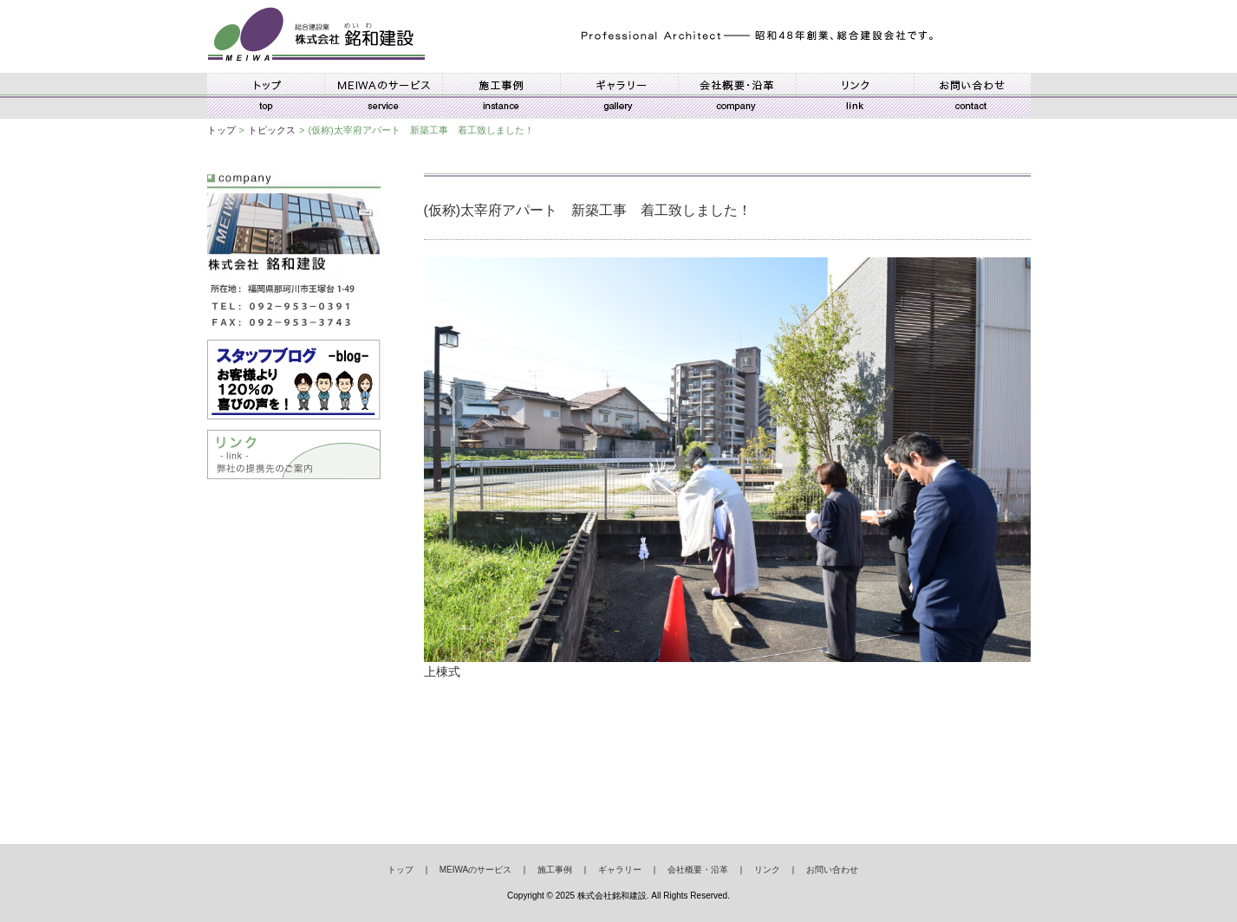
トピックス (272, 130)
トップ (265, 96)
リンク (855, 96)
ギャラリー (619, 96)
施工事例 (501, 96)
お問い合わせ (972, 96)
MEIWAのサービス (383, 96)
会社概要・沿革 (737, 96)
